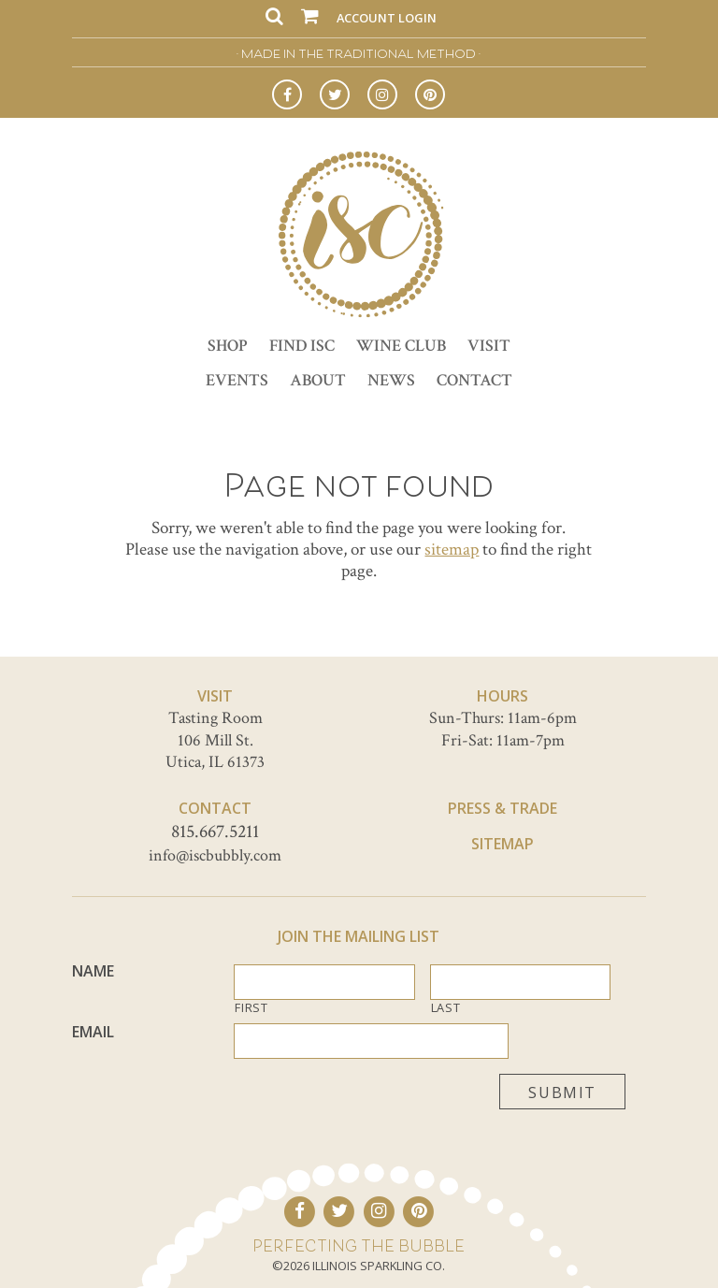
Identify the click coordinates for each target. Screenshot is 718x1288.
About (318, 380)
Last (446, 1008)
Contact (474, 380)
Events (237, 380)
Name (93, 971)
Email (93, 1032)
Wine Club (401, 345)
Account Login (387, 17)
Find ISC (302, 345)
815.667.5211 (215, 831)
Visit (488, 345)
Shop (228, 345)
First (251, 1008)
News (391, 380)
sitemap (451, 549)
